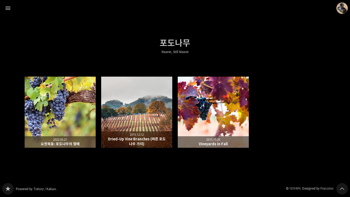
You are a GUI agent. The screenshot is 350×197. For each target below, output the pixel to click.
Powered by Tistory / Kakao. (36, 189)
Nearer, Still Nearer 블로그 (7, 188)
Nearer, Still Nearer (175, 52)
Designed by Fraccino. (318, 188)
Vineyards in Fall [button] (213, 112)
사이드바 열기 (7, 8)
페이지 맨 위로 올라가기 (342, 188)
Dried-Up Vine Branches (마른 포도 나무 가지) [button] (136, 112)
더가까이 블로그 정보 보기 (342, 8)
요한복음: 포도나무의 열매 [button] (60, 112)
